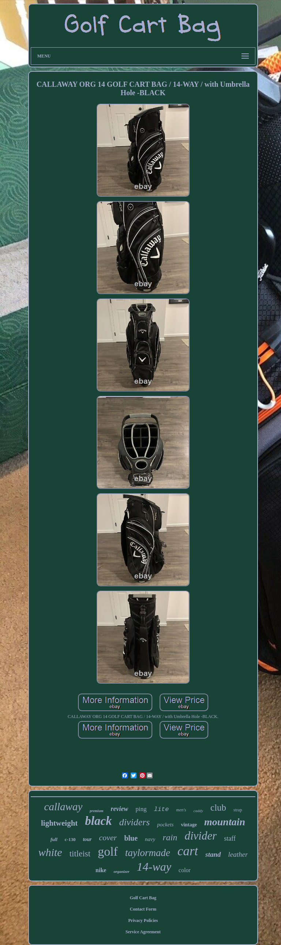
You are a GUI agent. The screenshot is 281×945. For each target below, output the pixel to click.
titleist (80, 853)
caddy (198, 810)
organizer (121, 871)
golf (108, 851)
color (185, 870)
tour (87, 839)
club (218, 807)
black (98, 820)
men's (181, 809)
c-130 (70, 839)
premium (96, 811)
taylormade (147, 852)
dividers (134, 822)
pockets (165, 824)
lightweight (59, 823)
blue (131, 838)
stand (213, 854)
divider (200, 835)
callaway (63, 806)
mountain (224, 821)
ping (140, 809)
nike (100, 870)
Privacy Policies (143, 920)
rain (169, 837)
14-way (154, 866)
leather (238, 854)
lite (161, 809)
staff (230, 838)
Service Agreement (143, 931)
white (50, 852)
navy (150, 839)
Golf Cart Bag (143, 897)
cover (108, 837)
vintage (189, 824)
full (53, 839)
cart (187, 851)
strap (237, 809)
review (119, 808)
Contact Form (143, 909)
